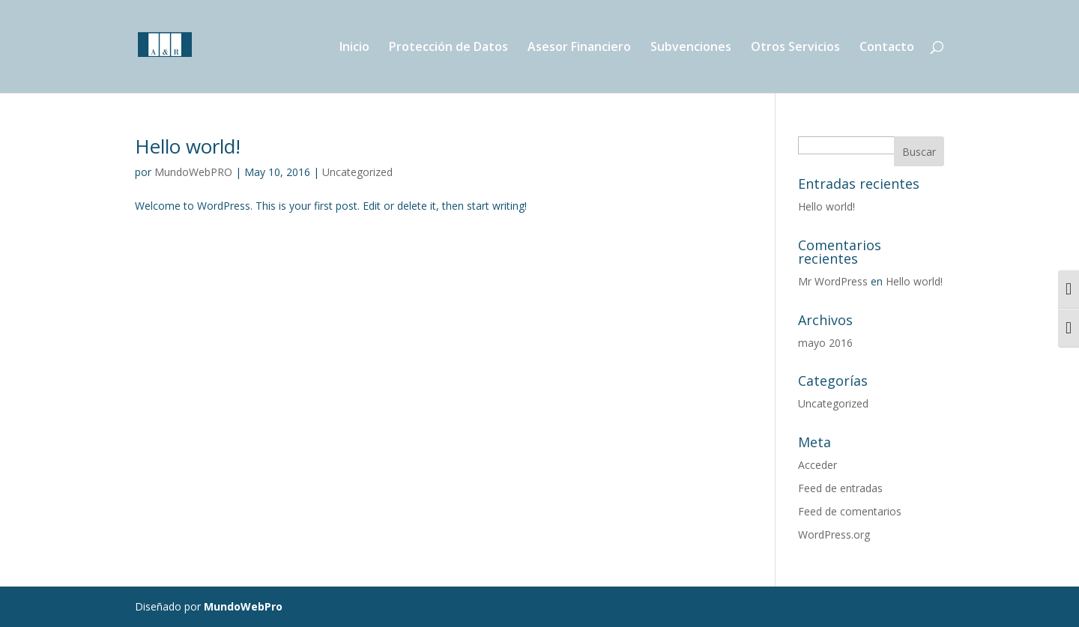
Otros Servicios (795, 48)
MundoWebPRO (193, 172)
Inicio (354, 48)
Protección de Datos (448, 48)
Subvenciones (690, 48)
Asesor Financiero (579, 48)
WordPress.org (834, 534)
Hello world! (188, 146)
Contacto (886, 48)
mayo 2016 (825, 343)
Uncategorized (357, 172)
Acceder (817, 465)
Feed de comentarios (849, 511)
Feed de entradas (840, 488)
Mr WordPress (833, 281)
